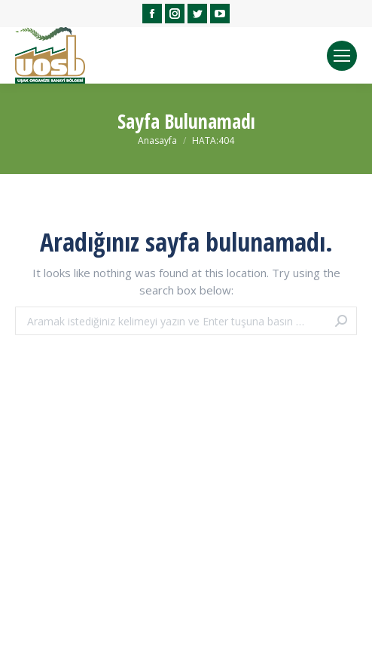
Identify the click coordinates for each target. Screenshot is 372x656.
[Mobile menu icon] (342, 56)
